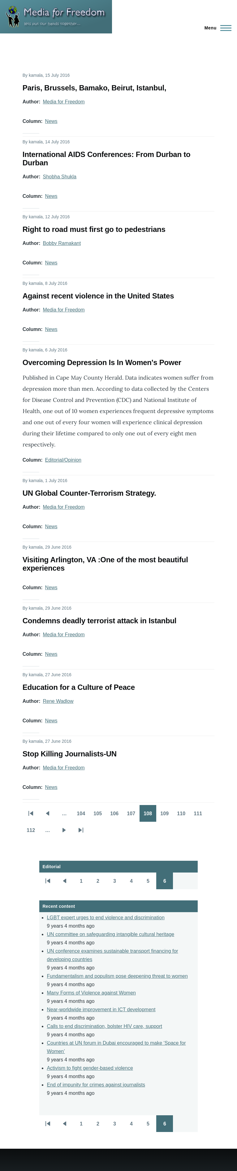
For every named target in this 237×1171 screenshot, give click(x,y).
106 (116, 815)
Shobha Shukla (59, 176)
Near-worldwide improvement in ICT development (101, 1009)
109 (166, 815)
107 (133, 815)
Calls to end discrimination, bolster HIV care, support (104, 1026)
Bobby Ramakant (62, 243)
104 (83, 815)
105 (99, 815)
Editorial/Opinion (63, 460)
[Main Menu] (216, 27)
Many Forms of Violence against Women (91, 992)
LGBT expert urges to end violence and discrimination (105, 917)
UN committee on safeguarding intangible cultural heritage (110, 934)
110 (183, 815)
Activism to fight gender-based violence (90, 1068)
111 (200, 815)
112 (33, 832)
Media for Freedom (63, 101)
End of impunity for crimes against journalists (96, 1084)
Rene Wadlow (58, 701)
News (51, 121)
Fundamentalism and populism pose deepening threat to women (117, 976)
